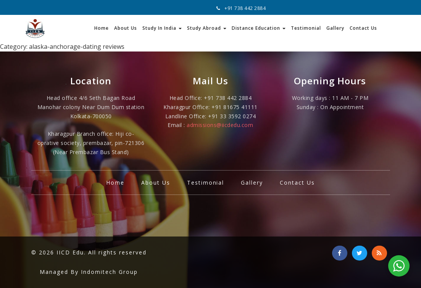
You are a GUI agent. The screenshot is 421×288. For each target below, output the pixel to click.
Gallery (335, 28)
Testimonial (306, 28)
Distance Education (259, 28)
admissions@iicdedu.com (220, 125)
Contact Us (363, 28)
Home (101, 28)
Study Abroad (206, 28)
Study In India (162, 28)
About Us (125, 28)
